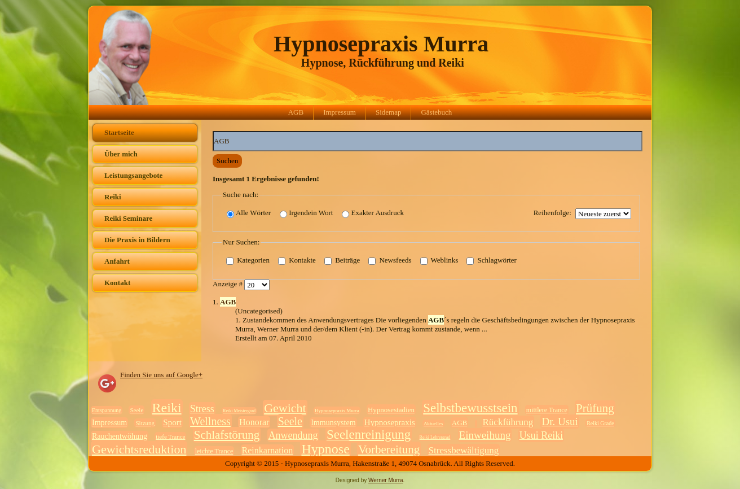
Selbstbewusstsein (470, 408)
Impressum (339, 112)
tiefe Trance (170, 436)
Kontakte (297, 260)
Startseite (119, 132)
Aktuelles (433, 423)
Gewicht (285, 408)
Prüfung (595, 408)
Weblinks (439, 260)
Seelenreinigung (369, 434)
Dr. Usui (559, 421)
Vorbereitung (389, 449)
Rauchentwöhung (119, 436)
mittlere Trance (546, 410)
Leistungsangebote (133, 175)
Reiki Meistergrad (239, 410)
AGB (295, 112)
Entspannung (106, 410)
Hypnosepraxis (389, 422)
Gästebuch (436, 112)
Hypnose (325, 449)
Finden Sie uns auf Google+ (161, 374)
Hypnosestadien (391, 409)
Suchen (227, 160)
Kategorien (248, 260)
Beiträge (342, 260)
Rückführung (508, 422)
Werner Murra (385, 480)
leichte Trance (214, 451)
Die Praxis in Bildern (137, 239)
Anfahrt (117, 261)
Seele (136, 410)
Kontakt (117, 282)
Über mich (121, 154)
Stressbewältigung (464, 450)
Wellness (210, 421)
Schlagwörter (491, 260)
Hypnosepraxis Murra (381, 43)
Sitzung (145, 423)
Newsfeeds (389, 260)
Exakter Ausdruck (373, 213)
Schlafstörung (227, 435)
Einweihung (485, 435)
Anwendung (293, 435)
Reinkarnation (267, 450)
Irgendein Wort (306, 213)
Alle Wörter (249, 213)
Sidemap (389, 112)
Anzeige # (228, 284)
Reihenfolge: (552, 212)
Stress (202, 408)
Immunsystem (333, 422)
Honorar (254, 422)
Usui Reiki (541, 435)
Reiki (112, 197)
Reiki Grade (600, 423)
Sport (172, 422)
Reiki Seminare (128, 218)
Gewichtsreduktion (139, 449)
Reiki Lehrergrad (435, 437)
